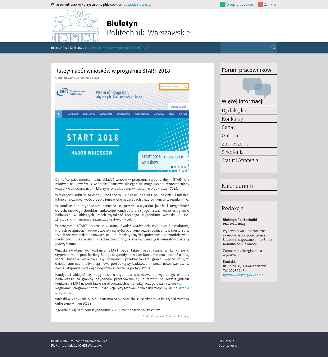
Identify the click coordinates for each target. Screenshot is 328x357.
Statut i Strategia (240, 160)
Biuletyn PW (59, 48)
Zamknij (270, 4)
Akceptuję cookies (239, 4)
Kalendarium (237, 186)
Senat (228, 127)
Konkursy (76, 48)
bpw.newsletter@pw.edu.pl (244, 275)
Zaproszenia (235, 143)
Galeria (230, 135)
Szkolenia (233, 151)
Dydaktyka (234, 110)
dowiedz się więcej (137, 4)
